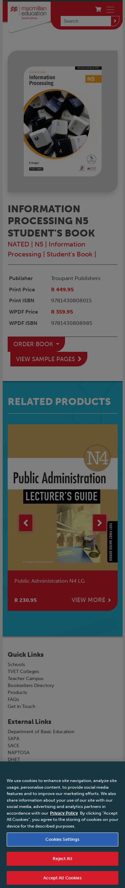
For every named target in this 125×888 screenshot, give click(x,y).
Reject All (62, 861)
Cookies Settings (62, 841)
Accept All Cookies (62, 880)
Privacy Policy (64, 815)
